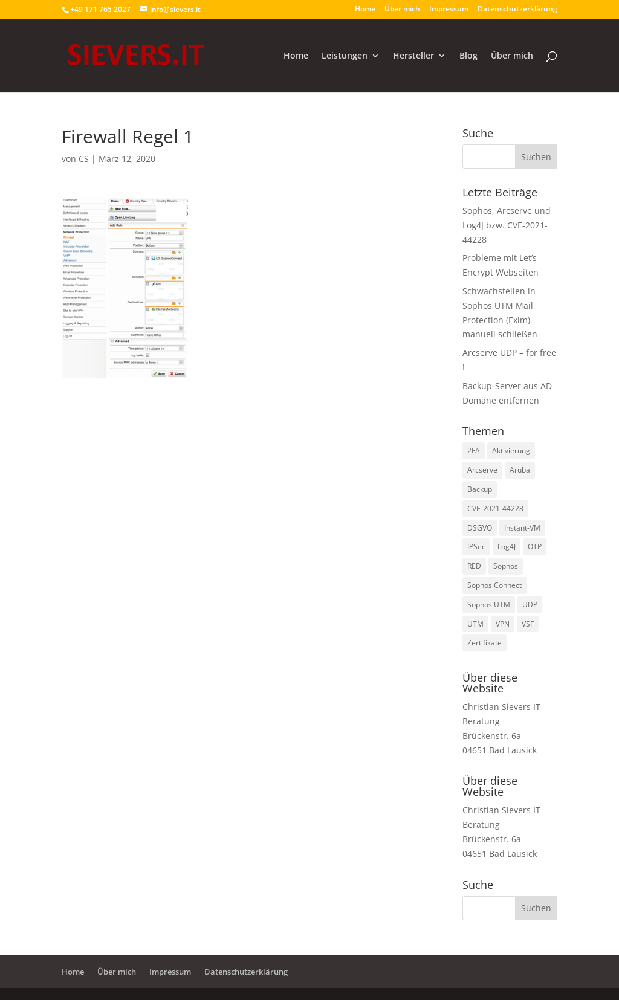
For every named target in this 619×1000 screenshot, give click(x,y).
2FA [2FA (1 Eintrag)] (473, 450)
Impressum (448, 9)
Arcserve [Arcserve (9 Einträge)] (482, 470)
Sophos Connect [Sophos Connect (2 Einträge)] (494, 585)
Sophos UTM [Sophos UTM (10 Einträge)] (488, 604)
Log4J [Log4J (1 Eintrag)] (506, 546)
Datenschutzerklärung (517, 9)
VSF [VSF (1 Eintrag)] (528, 624)
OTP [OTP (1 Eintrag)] (535, 546)
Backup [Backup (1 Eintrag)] (479, 489)
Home (365, 9)
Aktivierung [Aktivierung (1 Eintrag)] (511, 450)
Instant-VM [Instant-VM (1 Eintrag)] (522, 528)
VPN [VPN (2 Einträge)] (503, 624)
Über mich (402, 9)
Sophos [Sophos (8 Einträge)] (505, 566)
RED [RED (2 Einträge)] (474, 566)
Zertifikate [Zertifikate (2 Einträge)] (484, 642)
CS (84, 158)
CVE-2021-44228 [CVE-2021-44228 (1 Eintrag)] (495, 508)
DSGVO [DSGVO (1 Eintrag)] (479, 528)
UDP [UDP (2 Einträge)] (529, 604)
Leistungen (345, 56)
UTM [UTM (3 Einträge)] (475, 624)
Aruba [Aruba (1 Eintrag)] (520, 470)
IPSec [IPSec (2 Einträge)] (476, 546)
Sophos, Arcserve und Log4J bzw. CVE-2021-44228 (506, 225)
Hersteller (413, 56)
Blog (468, 56)
